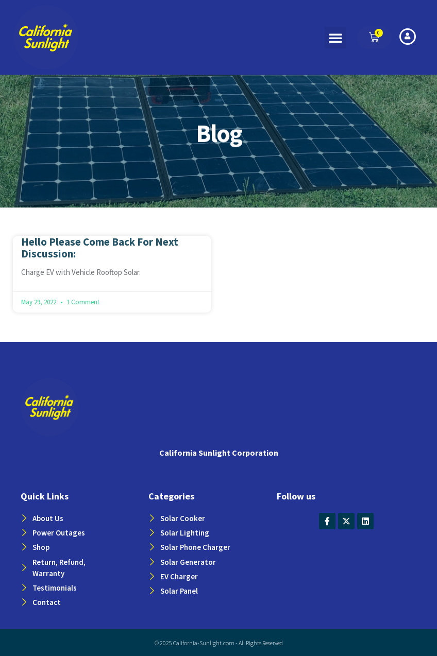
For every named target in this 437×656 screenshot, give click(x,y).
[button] (335, 37)
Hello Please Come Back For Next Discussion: (99, 248)
